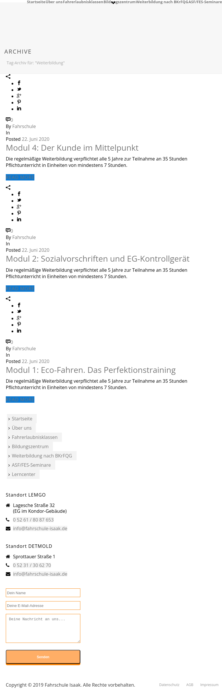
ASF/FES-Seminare (205, 1)
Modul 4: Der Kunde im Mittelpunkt (72, 147)
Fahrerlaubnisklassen (83, 1)
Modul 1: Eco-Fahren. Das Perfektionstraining (91, 369)
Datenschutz (169, 685)
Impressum (209, 685)
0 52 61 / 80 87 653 (33, 519)
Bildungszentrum (119, 1)
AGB (189, 685)
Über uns (54, 1)
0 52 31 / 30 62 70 (32, 565)
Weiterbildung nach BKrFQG (162, 1)
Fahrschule (24, 126)
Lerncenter (21, 474)
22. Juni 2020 (35, 139)
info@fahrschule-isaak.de (40, 528)
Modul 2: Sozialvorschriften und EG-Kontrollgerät (98, 258)
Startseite (36, 1)
